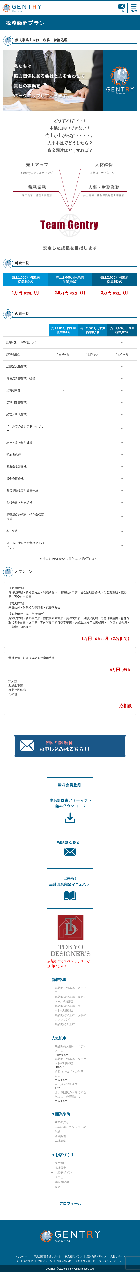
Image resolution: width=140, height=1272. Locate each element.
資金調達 (60, 1136)
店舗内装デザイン (96, 1256)
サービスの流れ (24, 1261)
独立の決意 (62, 1122)
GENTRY (22, 8)
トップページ (22, 1256)
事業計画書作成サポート (47, 1256)
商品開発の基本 (65, 1024)
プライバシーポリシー (111, 1261)
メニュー (60, 1177)
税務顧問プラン (73, 1256)
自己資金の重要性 (66, 1084)
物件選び (60, 1163)
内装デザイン (63, 1172)
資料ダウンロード (85, 1261)
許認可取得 (62, 1182)
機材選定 (60, 1167)
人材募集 (60, 1141)
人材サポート (117, 1256)
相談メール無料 (121, 8)
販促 (57, 1186)
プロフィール (44, 1261)
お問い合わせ (63, 1261)
